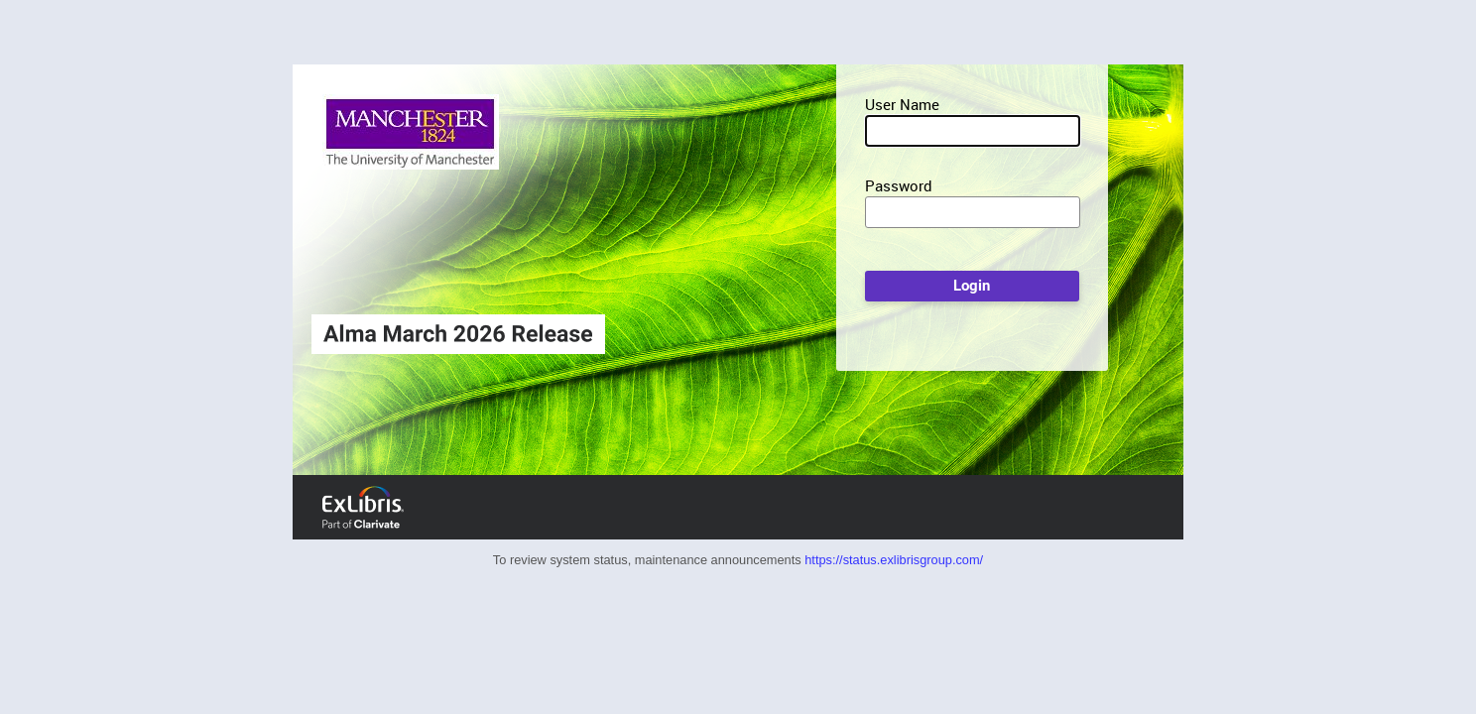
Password (898, 185)
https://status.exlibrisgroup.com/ (893, 559)
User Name (902, 104)
